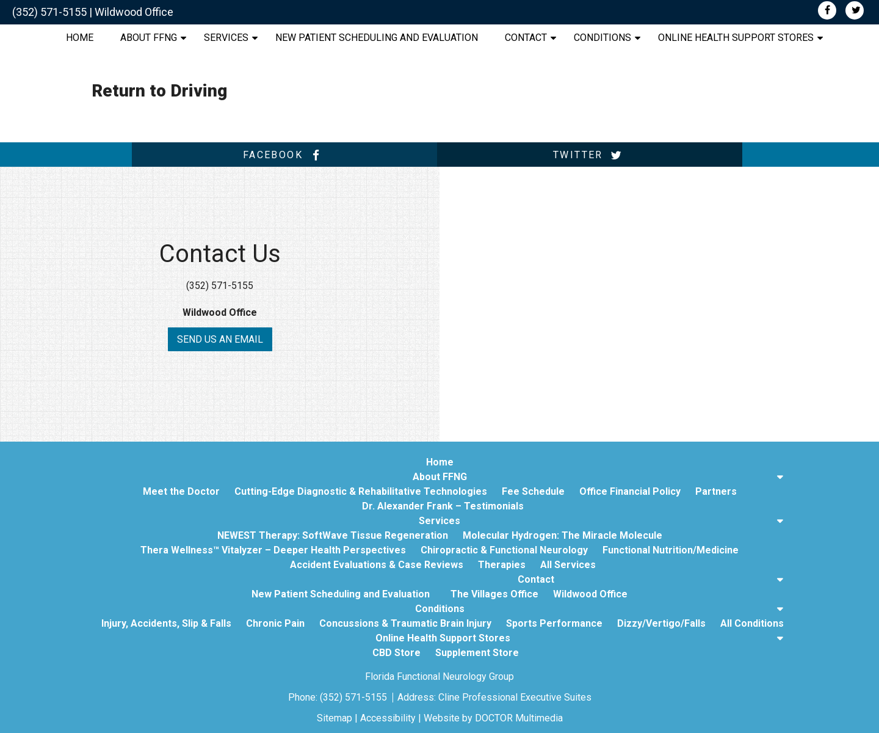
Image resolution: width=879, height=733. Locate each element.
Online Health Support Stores (736, 37)
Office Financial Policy (630, 491)
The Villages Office (494, 594)
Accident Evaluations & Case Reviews (376, 565)
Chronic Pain (275, 623)
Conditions (602, 37)
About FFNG (148, 37)
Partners (716, 491)
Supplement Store (477, 652)
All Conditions (752, 623)
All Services (568, 565)
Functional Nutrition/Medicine (670, 550)
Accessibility (388, 718)
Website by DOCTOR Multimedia (493, 718)
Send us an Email (220, 339)
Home (79, 37)
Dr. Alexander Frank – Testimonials (443, 506)
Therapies (502, 565)
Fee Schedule (533, 491)
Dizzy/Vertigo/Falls (661, 623)
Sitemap (334, 718)
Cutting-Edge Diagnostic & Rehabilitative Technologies (360, 491)
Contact (526, 37)
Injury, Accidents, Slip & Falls (166, 623)
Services (226, 37)
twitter (589, 155)
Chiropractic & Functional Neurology (504, 550)
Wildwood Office (134, 11)
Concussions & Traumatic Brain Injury (405, 623)
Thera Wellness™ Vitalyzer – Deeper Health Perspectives (273, 550)
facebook (284, 155)
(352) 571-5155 (49, 11)
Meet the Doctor (181, 491)
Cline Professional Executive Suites (514, 697)
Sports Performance (554, 623)
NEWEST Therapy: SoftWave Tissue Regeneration (332, 535)
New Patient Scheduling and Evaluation (376, 37)
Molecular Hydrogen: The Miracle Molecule (562, 535)
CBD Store (396, 652)
